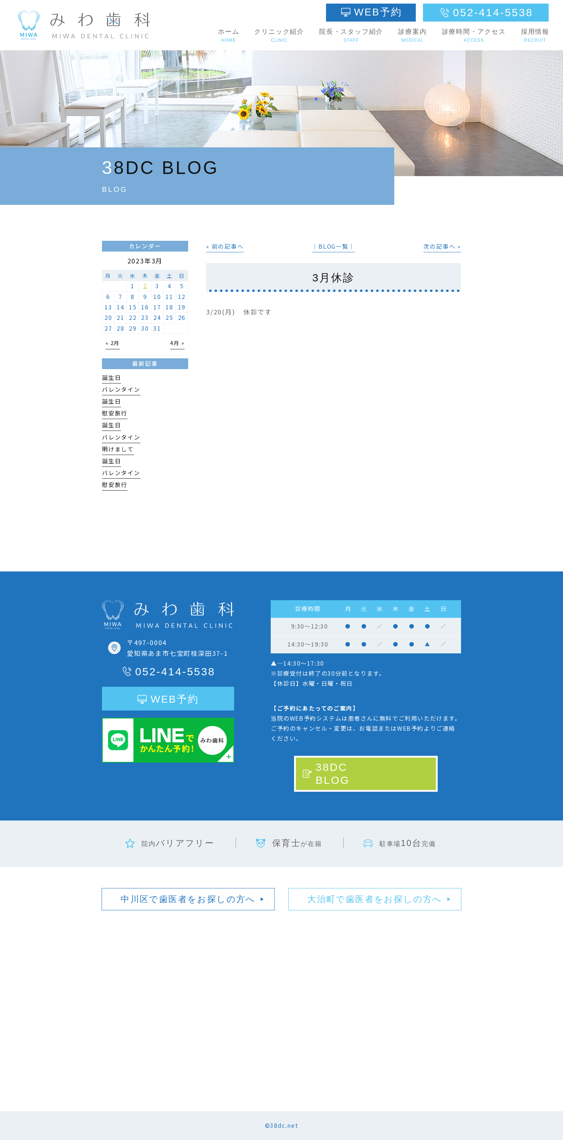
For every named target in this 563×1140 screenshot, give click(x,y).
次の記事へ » (442, 246)
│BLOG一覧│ (333, 246)
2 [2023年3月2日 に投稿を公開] (145, 286)
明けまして (118, 449)
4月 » (177, 342)
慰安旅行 (114, 413)
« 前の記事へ (225, 246)
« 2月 (113, 342)
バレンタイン (121, 389)
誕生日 (111, 377)
